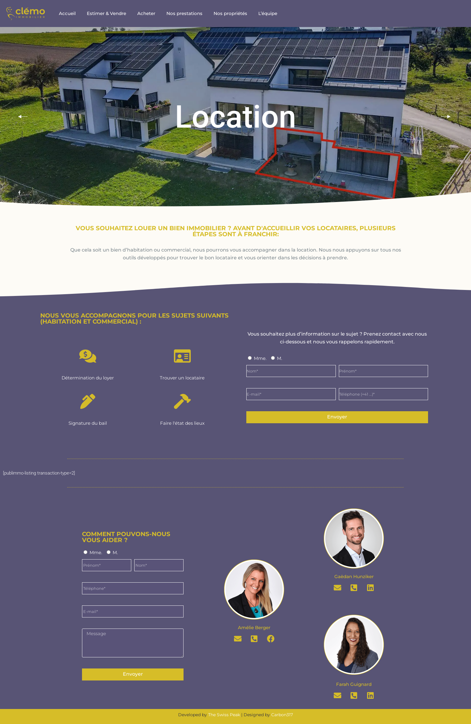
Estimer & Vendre (106, 13)
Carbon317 (282, 714)
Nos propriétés (230, 13)
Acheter (146, 13)
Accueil (67, 13)
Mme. (260, 358)
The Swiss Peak (224, 714)
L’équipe (267, 13)
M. (279, 358)
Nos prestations (184, 13)
